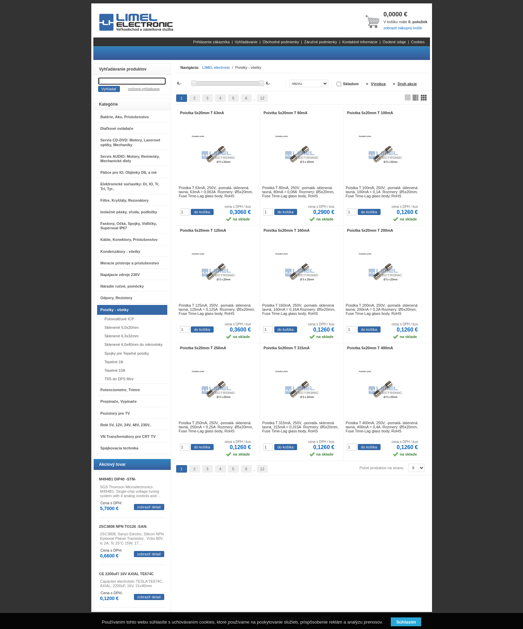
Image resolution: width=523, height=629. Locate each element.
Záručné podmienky (320, 42)
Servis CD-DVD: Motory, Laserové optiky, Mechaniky (130, 142)
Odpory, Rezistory (117, 298)
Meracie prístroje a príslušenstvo (130, 263)
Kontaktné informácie (359, 42)
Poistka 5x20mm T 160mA (287, 230)
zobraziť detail (149, 507)
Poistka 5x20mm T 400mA (370, 348)
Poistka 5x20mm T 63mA (202, 113)
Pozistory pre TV (115, 413)
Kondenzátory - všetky (120, 251)
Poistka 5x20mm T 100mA (370, 113)
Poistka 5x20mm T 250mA (203, 348)
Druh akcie (407, 84)
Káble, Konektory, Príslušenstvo (129, 239)
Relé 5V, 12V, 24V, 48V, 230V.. (126, 425)
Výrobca (378, 84)
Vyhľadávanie (246, 42)
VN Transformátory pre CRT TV (128, 436)
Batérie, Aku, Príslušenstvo (125, 117)
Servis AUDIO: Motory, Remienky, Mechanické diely (130, 158)
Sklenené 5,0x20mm (122, 327)
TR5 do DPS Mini (119, 379)
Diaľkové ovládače (117, 128)
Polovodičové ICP (119, 319)
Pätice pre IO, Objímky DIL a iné (129, 172)
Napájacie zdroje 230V (120, 275)
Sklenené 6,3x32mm (122, 336)
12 (262, 98)
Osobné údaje (394, 42)
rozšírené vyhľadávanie (143, 89)
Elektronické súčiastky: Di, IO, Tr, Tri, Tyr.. (130, 186)
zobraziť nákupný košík (402, 28)
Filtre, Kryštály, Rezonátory (125, 200)
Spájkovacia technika (119, 448)
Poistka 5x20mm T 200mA (370, 230)
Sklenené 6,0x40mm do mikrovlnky (134, 344)
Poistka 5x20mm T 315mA (287, 348)
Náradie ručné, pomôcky (122, 286)
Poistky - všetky (115, 310)
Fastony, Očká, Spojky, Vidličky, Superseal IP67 (129, 225)
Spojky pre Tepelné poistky (127, 353)
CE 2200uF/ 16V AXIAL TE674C (126, 574)
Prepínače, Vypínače (119, 401)
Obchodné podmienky (281, 42)
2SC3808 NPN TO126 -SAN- (123, 526)
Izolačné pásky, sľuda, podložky (129, 212)
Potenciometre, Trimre (120, 390)
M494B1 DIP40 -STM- (117, 479)
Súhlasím (406, 622)
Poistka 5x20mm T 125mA (203, 230)
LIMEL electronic (216, 67)
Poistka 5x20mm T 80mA (286, 113)
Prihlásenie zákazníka (211, 42)
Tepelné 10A (115, 370)
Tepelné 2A (114, 362)
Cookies (418, 42)
